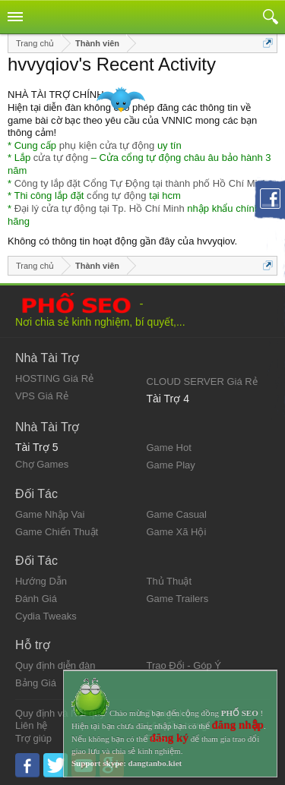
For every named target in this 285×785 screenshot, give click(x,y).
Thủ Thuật (169, 581)
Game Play (171, 465)
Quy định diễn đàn (55, 665)
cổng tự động (117, 195)
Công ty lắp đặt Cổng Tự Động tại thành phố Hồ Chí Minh (141, 183)
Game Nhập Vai (49, 514)
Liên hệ (31, 725)
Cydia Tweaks (46, 616)
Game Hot (169, 447)
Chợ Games (41, 464)
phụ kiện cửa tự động (107, 145)
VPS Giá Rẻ (41, 396)
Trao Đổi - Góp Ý (184, 665)
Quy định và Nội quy (60, 713)
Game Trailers (178, 598)
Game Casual (177, 514)
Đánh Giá (36, 598)
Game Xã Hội (177, 532)
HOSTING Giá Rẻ (54, 378)
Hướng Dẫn (41, 581)
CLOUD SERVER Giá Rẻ (202, 381)
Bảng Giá (35, 683)
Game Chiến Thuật (56, 532)
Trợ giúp (33, 738)
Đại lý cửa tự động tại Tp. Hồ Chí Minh (99, 208)
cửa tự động (60, 157)
